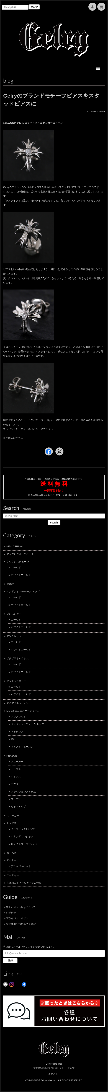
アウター (16, 784)
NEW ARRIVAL (14, 546)
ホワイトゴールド (21, 575)
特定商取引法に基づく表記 (21, 923)
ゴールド (16, 567)
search (34, 7)
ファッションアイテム (23, 791)
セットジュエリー (16, 680)
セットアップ (18, 806)
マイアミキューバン (17, 703)
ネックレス (17, 731)
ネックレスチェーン (17, 561)
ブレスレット (13, 613)
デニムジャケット (21, 866)
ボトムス (16, 776)
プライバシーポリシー (18, 918)
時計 (13, 739)
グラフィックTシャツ (23, 829)
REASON (11, 755)
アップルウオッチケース (20, 554)
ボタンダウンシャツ (22, 836)
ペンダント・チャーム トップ (23, 591)
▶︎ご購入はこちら (13, 438)
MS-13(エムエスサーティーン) (23, 710)
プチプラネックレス (17, 658)
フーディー (17, 799)
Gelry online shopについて (20, 907)
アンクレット (13, 636)
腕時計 (10, 583)
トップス (16, 769)
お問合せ (11, 912)
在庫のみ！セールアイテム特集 (23, 882)
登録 (10, 960)
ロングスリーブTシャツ (24, 844)
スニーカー (17, 761)
